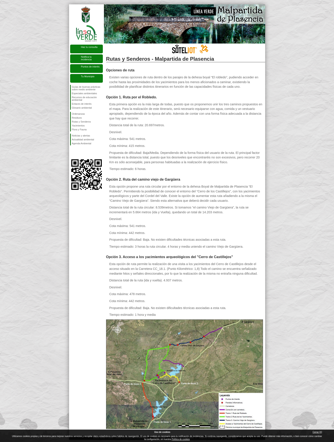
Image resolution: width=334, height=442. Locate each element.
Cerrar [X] (317, 432)
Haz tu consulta (89, 47)
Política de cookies (181, 439)
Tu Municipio (88, 76)
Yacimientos (78, 125)
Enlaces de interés (82, 104)
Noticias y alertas (81, 135)
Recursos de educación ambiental (84, 98)
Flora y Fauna (79, 129)
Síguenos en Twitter (80, 152)
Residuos (77, 117)
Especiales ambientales (84, 93)
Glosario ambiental (82, 107)
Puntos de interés (90, 66)
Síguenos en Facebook (72, 152)
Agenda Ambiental (81, 143)
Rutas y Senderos (81, 121)
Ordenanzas (78, 114)
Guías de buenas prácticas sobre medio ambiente (86, 88)
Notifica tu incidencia (86, 58)
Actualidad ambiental (83, 139)
